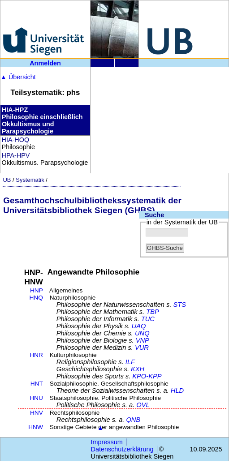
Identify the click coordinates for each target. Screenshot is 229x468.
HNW (35, 427)
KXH (137, 369)
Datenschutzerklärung (122, 449)
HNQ (36, 297)
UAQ (139, 326)
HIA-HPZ (15, 109)
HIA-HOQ (16, 139)
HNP (36, 290)
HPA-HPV (16, 155)
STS (179, 304)
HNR (36, 355)
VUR (142, 347)
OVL (142, 404)
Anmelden (45, 63)
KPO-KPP (146, 376)
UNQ (142, 333)
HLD (177, 390)
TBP (152, 311)
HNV (36, 412)
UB (7, 179)
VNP (142, 340)
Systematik (30, 179)
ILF (130, 361)
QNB (133, 419)
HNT (36, 383)
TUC (148, 318)
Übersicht (18, 77)
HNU (36, 398)
